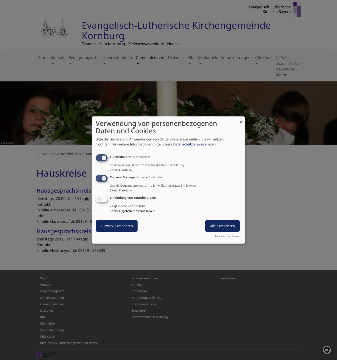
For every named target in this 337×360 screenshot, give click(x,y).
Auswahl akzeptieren (116, 226)
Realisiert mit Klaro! (227, 236)
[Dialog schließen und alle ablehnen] (241, 119)
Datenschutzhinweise (190, 144)
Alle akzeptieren (222, 226)
